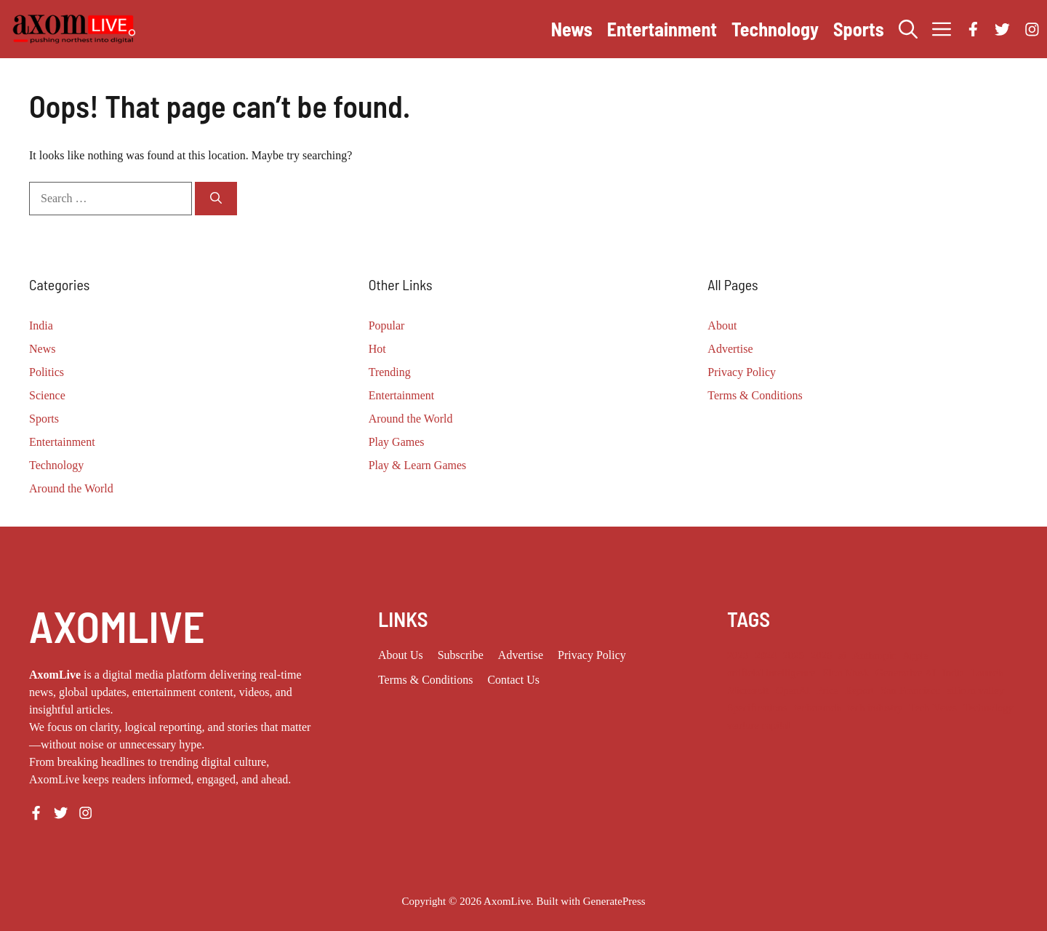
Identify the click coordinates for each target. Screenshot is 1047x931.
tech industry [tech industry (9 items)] (874, 708)
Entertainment (662, 28)
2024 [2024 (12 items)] (765, 655)
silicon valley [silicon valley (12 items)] (976, 690)
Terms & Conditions (754, 395)
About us (400, 655)
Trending (390, 372)
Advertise (730, 349)
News (572, 28)
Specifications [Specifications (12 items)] (757, 708)
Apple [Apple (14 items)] (915, 655)
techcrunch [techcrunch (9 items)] (817, 708)
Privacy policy (592, 655)
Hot (377, 349)
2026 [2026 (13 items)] (821, 655)
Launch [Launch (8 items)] (987, 673)
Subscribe (461, 655)
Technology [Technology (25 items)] (988, 708)
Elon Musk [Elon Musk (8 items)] (846, 673)
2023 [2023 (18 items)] (737, 655)
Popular (387, 325)
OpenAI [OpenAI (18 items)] (793, 690)
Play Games (397, 442)
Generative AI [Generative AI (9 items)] (905, 673)
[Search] (216, 198)
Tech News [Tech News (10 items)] (932, 708)
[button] (908, 29)
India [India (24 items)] (953, 673)
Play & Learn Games (418, 465)
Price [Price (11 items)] (827, 690)
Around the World (71, 488)
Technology (775, 28)
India (41, 325)
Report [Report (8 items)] (859, 690)
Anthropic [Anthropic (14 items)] (874, 655)
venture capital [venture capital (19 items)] (758, 725)
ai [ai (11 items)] (842, 655)
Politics (46, 372)
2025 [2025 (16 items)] (793, 655)
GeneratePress (614, 901)
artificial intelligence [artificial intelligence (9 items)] (771, 673)
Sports (858, 28)
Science (47, 395)
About (722, 325)
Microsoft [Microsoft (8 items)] (748, 690)
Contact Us (513, 680)
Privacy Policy (741, 372)
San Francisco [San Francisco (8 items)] (910, 690)
